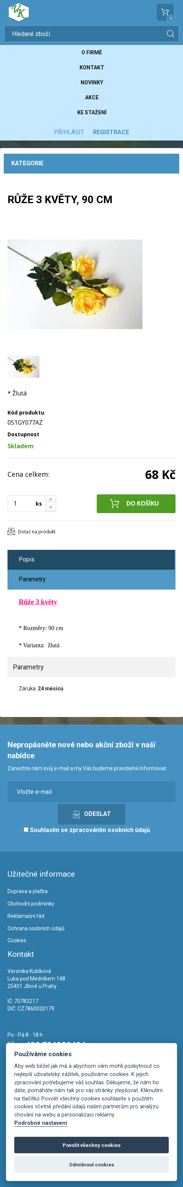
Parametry (32, 579)
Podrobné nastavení (40, 1123)
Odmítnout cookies (91, 1165)
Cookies (17, 940)
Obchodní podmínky (31, 904)
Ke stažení (91, 112)
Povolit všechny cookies (92, 1145)
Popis (26, 559)
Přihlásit (69, 132)
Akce (92, 97)
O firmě (91, 52)
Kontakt (92, 67)
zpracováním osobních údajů (109, 830)
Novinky (92, 82)
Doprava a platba (28, 891)
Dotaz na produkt (37, 531)
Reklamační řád (26, 916)
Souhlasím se (87, 830)
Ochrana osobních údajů (36, 928)
